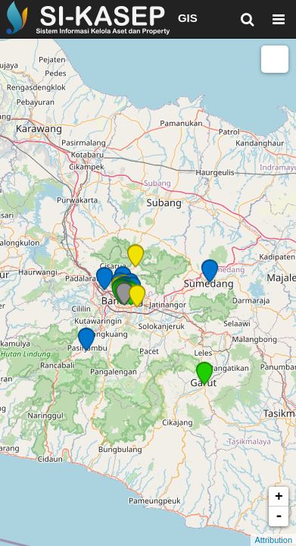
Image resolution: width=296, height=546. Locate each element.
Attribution (273, 539)
